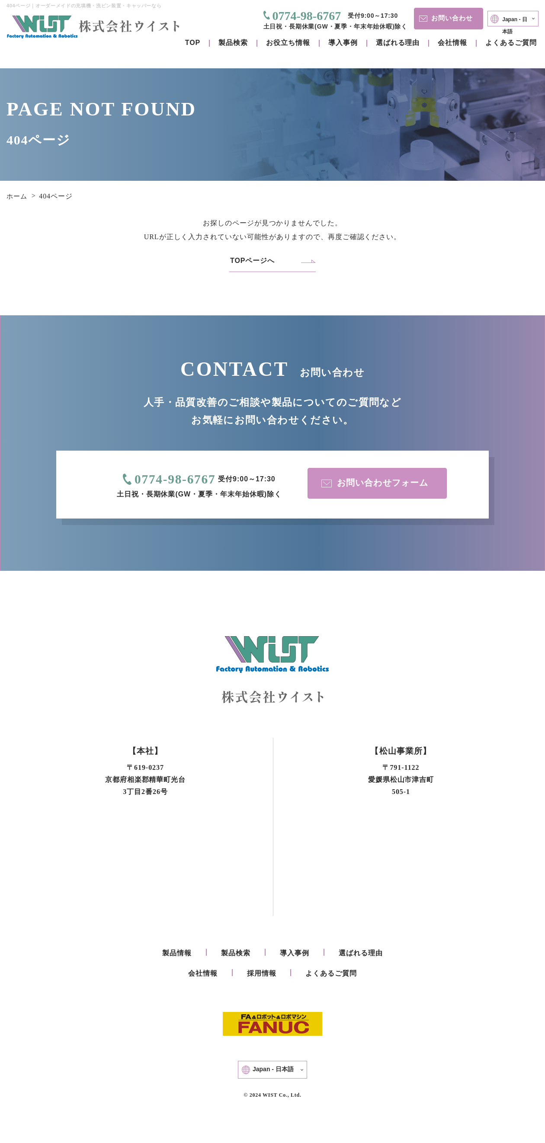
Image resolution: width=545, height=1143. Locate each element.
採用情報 (261, 975)
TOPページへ (252, 261)
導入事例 (343, 42)
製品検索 (233, 42)
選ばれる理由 (398, 42)
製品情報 (177, 955)
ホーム (17, 196)
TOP (192, 42)
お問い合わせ (434, 18)
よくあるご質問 (511, 42)
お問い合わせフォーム (373, 485)
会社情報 (452, 42)
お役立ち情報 (288, 42)
